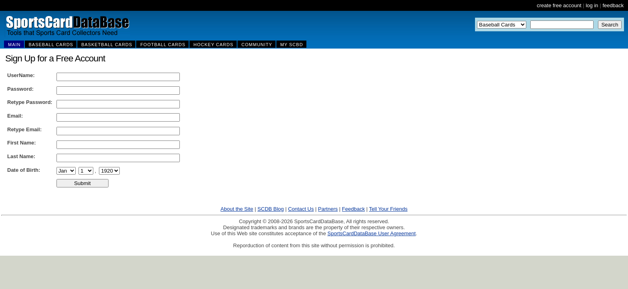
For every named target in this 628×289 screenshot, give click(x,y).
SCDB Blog (271, 209)
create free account (559, 5)
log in (592, 5)
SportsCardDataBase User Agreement (371, 233)
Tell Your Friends (388, 209)
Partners (328, 209)
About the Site (237, 209)
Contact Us (301, 209)
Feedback (353, 209)
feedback (613, 5)
